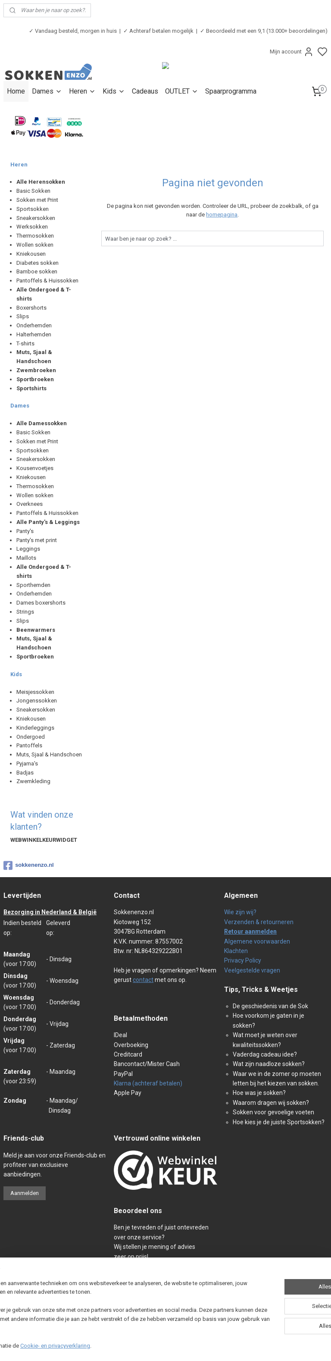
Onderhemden (34, 325)
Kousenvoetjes (34, 468)
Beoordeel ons (138, 1211)
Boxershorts (31, 307)
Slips (22, 316)
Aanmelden (24, 1193)
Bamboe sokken (36, 271)
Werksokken (32, 226)
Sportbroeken (35, 379)
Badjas (25, 772)
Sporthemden (33, 585)
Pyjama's (27, 763)
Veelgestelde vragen (252, 970)
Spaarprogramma (230, 91)
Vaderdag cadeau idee (263, 1054)
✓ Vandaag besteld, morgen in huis (73, 31)
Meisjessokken (35, 692)
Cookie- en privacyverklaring (122, 1345)
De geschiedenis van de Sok (270, 1006)
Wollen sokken (34, 244)
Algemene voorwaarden (257, 941)
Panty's (25, 531)
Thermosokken (35, 235)
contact (143, 979)
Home (16, 91)
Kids (114, 91)
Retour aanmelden (250, 931)
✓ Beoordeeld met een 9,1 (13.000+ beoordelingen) (264, 31)
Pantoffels (29, 745)
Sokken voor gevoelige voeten (273, 1112)
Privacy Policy (242, 960)
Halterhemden (33, 334)
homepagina (222, 214)
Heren (82, 91)
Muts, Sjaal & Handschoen (49, 754)
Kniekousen (31, 254)
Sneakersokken (35, 218)
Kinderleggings (35, 727)
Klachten (236, 950)
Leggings (28, 549)
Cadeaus (145, 91)
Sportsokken (32, 209)
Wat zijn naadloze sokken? (269, 1063)
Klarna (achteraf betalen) (148, 1083)
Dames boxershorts (41, 602)
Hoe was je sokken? (259, 1092)
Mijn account (292, 52)
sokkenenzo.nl (28, 865)
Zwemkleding (33, 781)
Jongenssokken (36, 700)
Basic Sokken (33, 191)
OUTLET (181, 91)
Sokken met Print (37, 200)
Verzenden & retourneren (259, 922)
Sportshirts (31, 388)
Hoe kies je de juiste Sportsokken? (279, 1122)
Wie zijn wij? (240, 912)
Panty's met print (36, 540)
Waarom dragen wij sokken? (271, 1102)
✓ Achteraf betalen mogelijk (158, 31)
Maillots (26, 558)
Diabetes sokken (37, 263)
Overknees (29, 504)
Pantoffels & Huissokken (47, 280)
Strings (25, 611)
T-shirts (25, 343)
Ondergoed (30, 737)
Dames (47, 91)
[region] (108, 1311)
